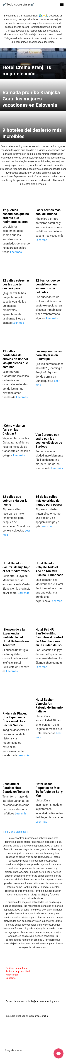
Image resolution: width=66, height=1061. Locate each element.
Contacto (11, 978)
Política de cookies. (17, 968)
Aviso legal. (12, 974)
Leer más (16, 252)
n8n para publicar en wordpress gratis (27, 1016)
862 (13, 831)
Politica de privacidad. (18, 971)
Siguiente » (22, 831)
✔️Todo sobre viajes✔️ (18, 4)
